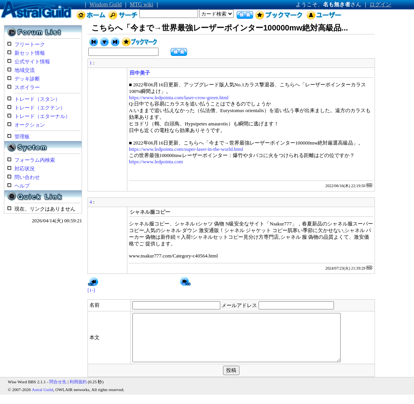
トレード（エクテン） (39, 108)
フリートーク (29, 44)
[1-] (91, 290)
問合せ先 (57, 391)
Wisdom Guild (105, 4)
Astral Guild (43, 399)
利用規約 (78, 391)
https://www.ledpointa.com (156, 161)
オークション (29, 125)
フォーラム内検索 (34, 160)
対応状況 (24, 169)
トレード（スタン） (37, 99)
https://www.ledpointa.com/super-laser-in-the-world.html (186, 149)
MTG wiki (141, 4)
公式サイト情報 (32, 61)
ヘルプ (22, 186)
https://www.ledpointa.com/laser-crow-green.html (178, 97)
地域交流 (24, 70)
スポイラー (27, 87)
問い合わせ (27, 177)
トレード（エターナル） (42, 116)
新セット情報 (29, 53)
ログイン (380, 4)
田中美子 (140, 73)
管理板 (22, 136)
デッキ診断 (27, 79)
